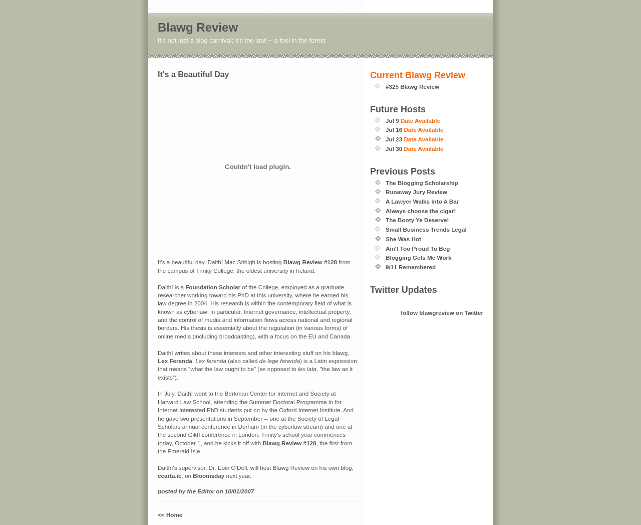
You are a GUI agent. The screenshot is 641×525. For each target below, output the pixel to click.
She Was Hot (403, 239)
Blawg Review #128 (310, 262)
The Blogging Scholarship (422, 183)
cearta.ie (169, 475)
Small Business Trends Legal (426, 229)
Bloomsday (208, 475)
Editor (205, 491)
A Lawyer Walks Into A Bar (422, 201)
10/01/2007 (239, 491)
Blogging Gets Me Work (419, 257)
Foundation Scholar (212, 287)
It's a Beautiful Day (193, 74)
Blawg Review (198, 27)
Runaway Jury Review (416, 192)
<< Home (170, 514)
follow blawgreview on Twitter (442, 312)
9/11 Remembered (411, 267)
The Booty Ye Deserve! (417, 220)
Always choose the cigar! (421, 211)
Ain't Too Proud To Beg (418, 248)
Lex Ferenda (175, 361)
